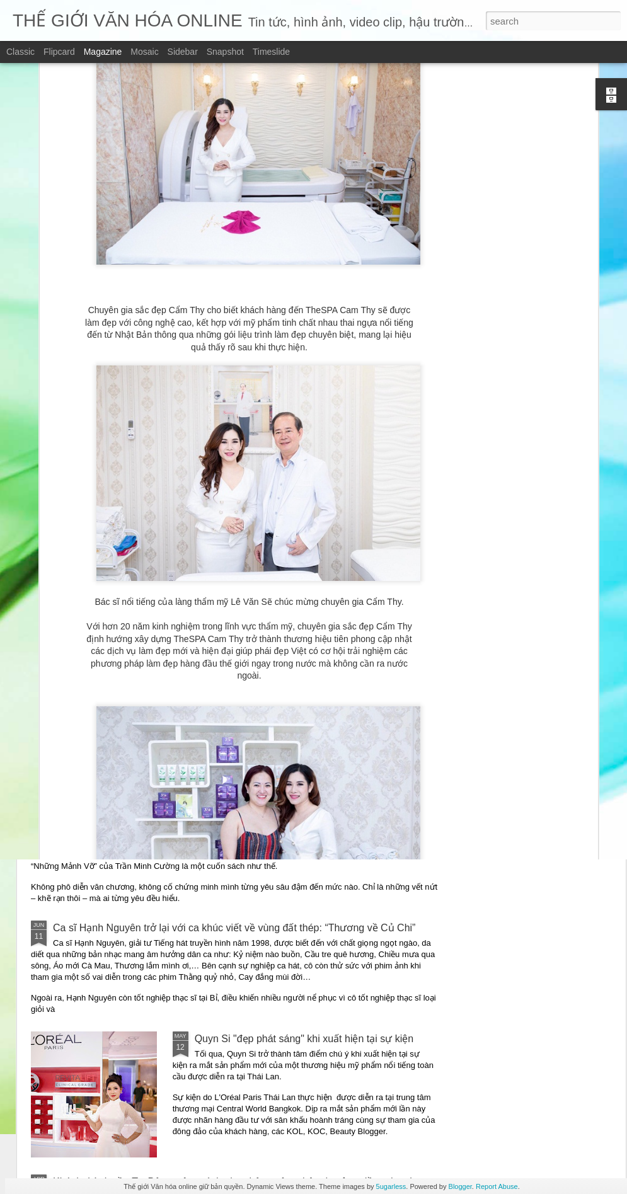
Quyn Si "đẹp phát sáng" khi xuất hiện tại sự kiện (304, 1038)
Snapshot (225, 52)
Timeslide (271, 52)
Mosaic (144, 52)
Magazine (103, 52)
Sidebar (183, 52)
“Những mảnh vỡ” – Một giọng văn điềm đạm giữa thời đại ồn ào (198, 717)
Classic (20, 52)
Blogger (460, 1186)
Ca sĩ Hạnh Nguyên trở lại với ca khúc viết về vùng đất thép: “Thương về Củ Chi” (234, 927)
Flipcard (59, 52)
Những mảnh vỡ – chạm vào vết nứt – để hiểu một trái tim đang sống (208, 807)
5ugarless (391, 1186)
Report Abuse (497, 1186)
